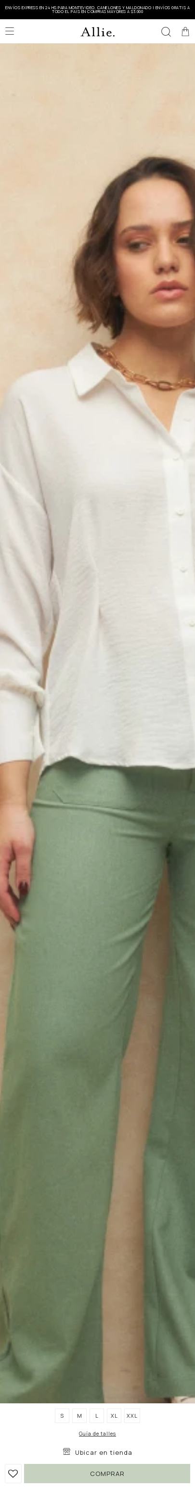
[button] (166, 31)
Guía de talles (97, 1433)
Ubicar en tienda (103, 1452)
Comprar (107, 1473)
